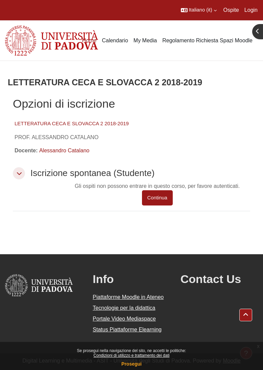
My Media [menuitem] (145, 40)
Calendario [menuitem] (115, 40)
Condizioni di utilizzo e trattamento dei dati (132, 355)
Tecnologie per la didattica (124, 308)
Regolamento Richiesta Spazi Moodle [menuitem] (207, 40)
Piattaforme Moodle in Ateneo (128, 297)
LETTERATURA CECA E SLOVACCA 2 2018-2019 (72, 123)
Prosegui (131, 364)
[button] (199, 10)
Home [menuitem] (89, 40)
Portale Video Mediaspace (124, 319)
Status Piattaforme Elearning (127, 329)
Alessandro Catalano (64, 150)
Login (251, 10)
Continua (157, 197)
